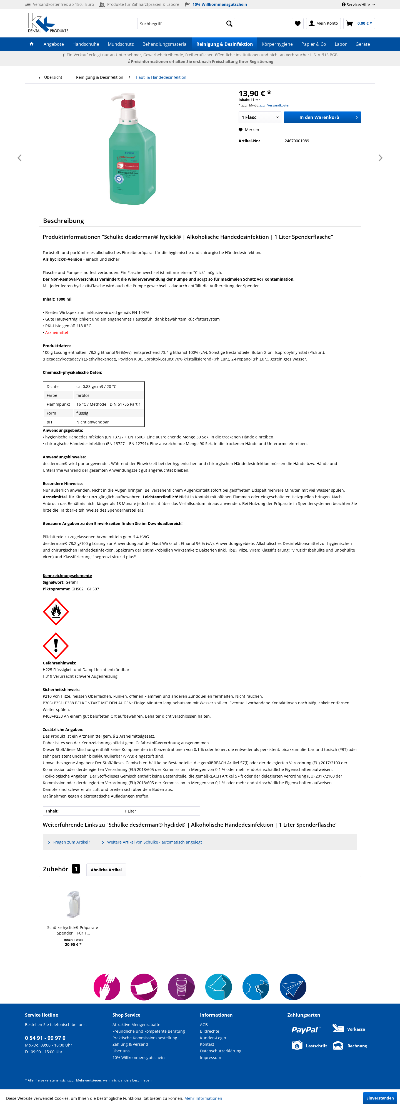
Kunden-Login (213, 1037)
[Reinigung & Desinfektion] (224, 44)
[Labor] (341, 44)
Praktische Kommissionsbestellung (144, 1037)
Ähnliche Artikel (106, 869)
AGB (204, 1024)
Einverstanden (380, 1098)
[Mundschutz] (121, 44)
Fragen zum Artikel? (69, 842)
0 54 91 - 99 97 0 (45, 1038)
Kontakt (207, 1044)
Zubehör (61, 869)
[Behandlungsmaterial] (165, 44)
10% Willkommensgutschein (138, 1057)
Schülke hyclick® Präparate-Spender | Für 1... (73, 930)
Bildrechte (209, 1031)
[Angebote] (53, 44)
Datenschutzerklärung (220, 1050)
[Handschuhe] (85, 44)
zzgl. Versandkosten (274, 105)
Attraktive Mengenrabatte (136, 1024)
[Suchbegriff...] (186, 23)
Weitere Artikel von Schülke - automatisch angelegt (152, 842)
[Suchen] (229, 23)
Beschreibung (63, 220)
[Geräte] (362, 44)
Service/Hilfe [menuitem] (356, 4)
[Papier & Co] (313, 44)
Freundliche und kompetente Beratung (148, 1031)
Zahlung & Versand (130, 1044)
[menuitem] (186, 23)
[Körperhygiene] (277, 44)
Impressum (210, 1057)
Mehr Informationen (203, 1098)
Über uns (121, 1050)
